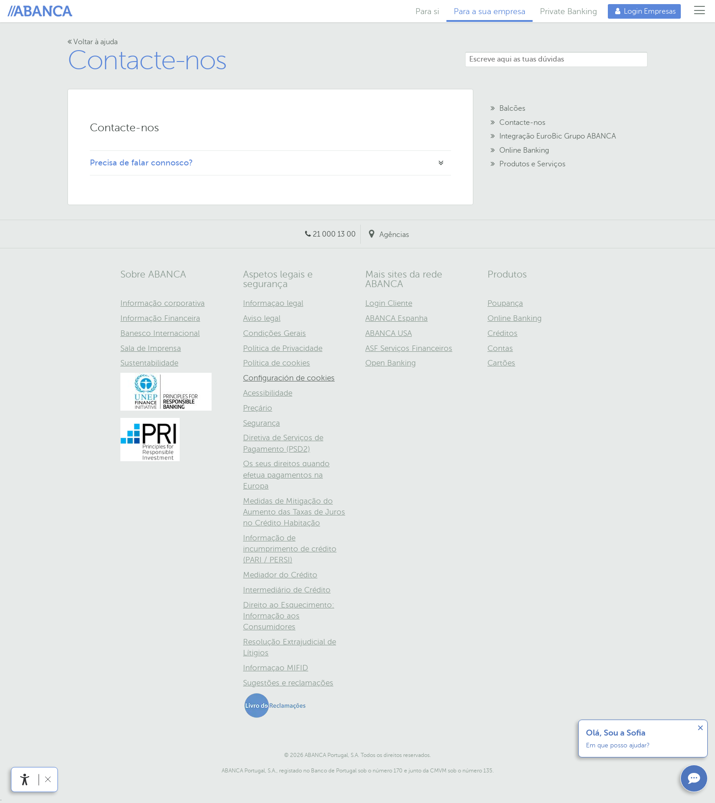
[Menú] (700, 11)
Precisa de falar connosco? (141, 162)
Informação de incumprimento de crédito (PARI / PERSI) (290, 549)
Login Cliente (388, 303)
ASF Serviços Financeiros (408, 348)
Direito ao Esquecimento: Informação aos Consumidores (288, 616)
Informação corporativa (162, 303)
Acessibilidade (267, 393)
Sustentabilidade (149, 363)
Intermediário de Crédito (287, 590)
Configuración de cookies (289, 378)
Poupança (505, 303)
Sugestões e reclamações (288, 683)
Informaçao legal (273, 303)
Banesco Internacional (160, 333)
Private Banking (568, 11)
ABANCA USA (388, 333)
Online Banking (514, 318)
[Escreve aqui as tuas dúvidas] (556, 59)
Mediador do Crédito (280, 575)
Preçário (257, 408)
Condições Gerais (274, 333)
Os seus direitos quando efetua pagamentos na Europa (286, 474)
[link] (25, 779)
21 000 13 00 (334, 234)
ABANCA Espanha (396, 318)
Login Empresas (642, 11)
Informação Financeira (160, 318)
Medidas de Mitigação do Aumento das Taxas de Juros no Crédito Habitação (294, 512)
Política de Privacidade (282, 348)
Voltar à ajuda (92, 42)
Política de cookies (276, 363)
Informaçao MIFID (275, 668)
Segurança (261, 423)
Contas (500, 348)
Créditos (502, 333)
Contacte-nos (146, 61)
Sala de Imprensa (150, 348)
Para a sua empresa (489, 11)
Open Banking (390, 363)
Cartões (501, 363)
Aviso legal (261, 318)
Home (41, 11)
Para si (427, 11)
